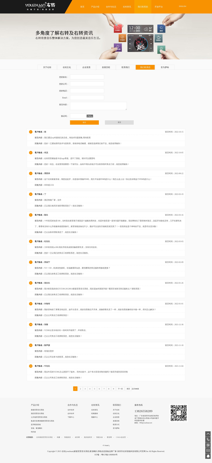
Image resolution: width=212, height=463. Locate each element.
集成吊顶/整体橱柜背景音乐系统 (42, 421)
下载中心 (71, 417)
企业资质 (86, 67)
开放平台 (159, 7)
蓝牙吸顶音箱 (36, 424)
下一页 (120, 389)
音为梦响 (165, 67)
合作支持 (71, 410)
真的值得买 (88, 437)
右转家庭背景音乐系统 (44, 437)
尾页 (128, 389)
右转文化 (67, 67)
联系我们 (126, 67)
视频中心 (94, 417)
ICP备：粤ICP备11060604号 (106, 455)
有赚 (58, 437)
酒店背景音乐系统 (37, 413)
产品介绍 (95, 7)
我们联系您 (143, 7)
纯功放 (33, 432)
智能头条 (99, 437)
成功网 (77, 437)
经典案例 (94, 413)
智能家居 (67, 437)
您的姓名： (64, 77)
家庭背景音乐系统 (37, 410)
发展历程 (106, 67)
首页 (82, 7)
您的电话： (64, 91)
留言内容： (64, 105)
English (182, 6)
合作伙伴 (71, 413)
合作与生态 (111, 7)
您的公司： (64, 84)
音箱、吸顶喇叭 (36, 428)
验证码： (65, 116)
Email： (65, 98)
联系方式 (116, 424)
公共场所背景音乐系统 (39, 417)
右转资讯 (127, 7)
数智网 (109, 437)
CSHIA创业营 (121, 437)
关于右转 (47, 67)
